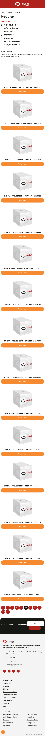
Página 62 (17, 12)
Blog (4, 706)
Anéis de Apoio (8, 723)
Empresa (6, 686)
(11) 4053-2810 (10, 657)
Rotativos (8, 38)
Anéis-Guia (6, 725)
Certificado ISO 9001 (10, 694)
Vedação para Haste (13, 45)
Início (2, 12)
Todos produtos (32, 725)
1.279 (3, 612)
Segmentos (7, 683)
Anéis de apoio (10, 25)
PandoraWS (38, 734)
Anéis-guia (8, 32)
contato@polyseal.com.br (14, 665)
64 (35, 607)
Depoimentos (7, 700)
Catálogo (6, 703)
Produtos (9, 12)
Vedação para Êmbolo (13, 41)
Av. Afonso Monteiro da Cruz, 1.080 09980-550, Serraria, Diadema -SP (24, 653)
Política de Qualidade (10, 692)
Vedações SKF (31, 723)
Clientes (6, 689)
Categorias (22, 21)
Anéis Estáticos (11, 28)
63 (30, 607)
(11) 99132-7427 (11, 661)
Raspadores (9, 35)
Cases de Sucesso (9, 697)
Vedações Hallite (32, 720)
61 (21, 607)
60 (17, 607)
